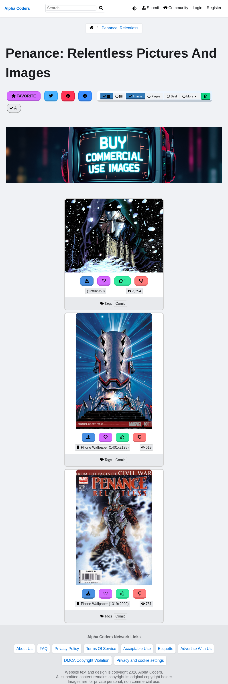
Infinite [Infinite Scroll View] (135, 96)
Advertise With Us (196, 648)
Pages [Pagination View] (153, 96)
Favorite (24, 96)
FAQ (43, 648)
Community (175, 8)
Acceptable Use (137, 648)
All (13, 108)
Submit (150, 8)
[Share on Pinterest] (68, 96)
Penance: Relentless (120, 28)
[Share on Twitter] (51, 96)
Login (197, 8)
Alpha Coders (17, 8)
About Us (24, 648)
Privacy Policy (67, 648)
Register (214, 8)
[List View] (119, 96)
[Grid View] (106, 96)
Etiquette (165, 648)
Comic (120, 303)
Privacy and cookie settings (140, 660)
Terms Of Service (101, 648)
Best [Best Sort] (172, 96)
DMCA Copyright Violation (86, 660)
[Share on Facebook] (85, 96)
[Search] (101, 8)
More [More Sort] (189, 96)
